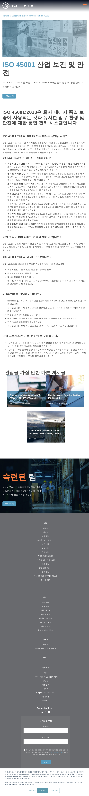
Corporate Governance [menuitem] (45, 697)
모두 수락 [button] (42, 790)
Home (5, 16)
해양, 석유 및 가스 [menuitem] (45, 571)
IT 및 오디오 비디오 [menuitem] (46, 559)
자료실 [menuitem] (46, 643)
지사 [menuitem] (46, 677)
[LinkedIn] (25, 6)
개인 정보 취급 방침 (56, 757)
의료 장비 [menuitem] (46, 575)
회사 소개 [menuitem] (45, 672)
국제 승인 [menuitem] (46, 606)
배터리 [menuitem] (45, 535)
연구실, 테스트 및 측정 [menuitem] (46, 563)
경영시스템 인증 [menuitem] (45, 622)
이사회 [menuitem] (45, 693)
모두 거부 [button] (54, 790)
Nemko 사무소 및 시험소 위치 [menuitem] (46, 681)
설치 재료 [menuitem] (46, 551)
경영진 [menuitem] (45, 685)
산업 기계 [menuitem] (46, 555)
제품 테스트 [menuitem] (46, 614)
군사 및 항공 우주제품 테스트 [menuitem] (45, 579)
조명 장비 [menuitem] (46, 567)
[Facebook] (28, 6)
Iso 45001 (45, 16)
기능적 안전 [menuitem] (46, 630)
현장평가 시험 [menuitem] (45, 626)
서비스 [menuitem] (46, 600)
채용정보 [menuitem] (45, 689)
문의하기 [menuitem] (45, 705)
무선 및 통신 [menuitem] (46, 583)
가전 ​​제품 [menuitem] (46, 547)
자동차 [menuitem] (45, 531)
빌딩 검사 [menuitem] (46, 539)
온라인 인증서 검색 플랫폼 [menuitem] (45, 652)
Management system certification (24, 16)
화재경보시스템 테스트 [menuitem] (45, 543)
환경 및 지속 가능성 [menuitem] (46, 634)
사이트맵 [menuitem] (45, 701)
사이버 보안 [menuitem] (46, 618)
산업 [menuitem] (46, 526)
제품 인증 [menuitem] (46, 610)
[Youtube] (32, 6)
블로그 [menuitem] (46, 661)
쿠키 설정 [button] (32, 790)
